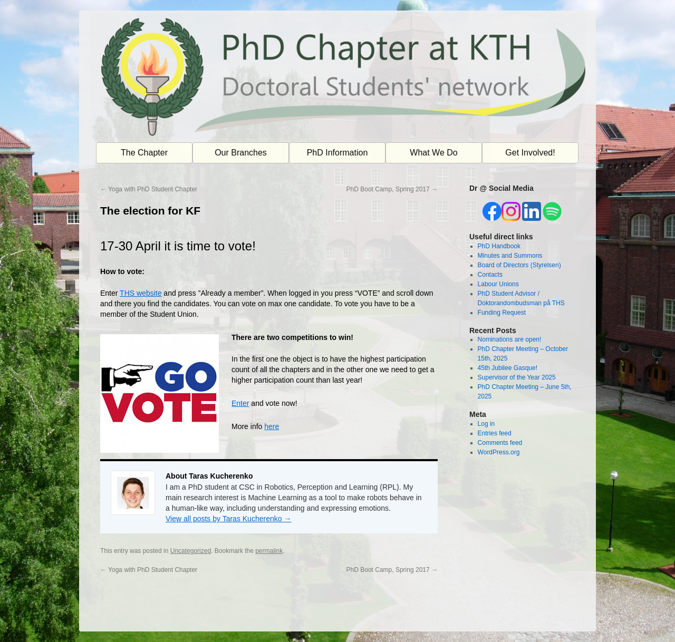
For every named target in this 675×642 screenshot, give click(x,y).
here (271, 426)
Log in (486, 423)
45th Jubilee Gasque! (507, 368)
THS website (140, 293)
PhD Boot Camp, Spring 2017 (392, 189)
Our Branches (241, 152)
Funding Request (502, 312)
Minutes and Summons (510, 255)
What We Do (433, 152)
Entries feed (495, 433)
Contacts (490, 274)
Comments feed (500, 442)
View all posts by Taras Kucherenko (228, 518)
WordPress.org (499, 452)
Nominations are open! (510, 339)
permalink (269, 551)
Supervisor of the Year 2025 (517, 377)
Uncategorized (190, 551)
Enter (240, 403)
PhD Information (337, 152)
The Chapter (144, 152)
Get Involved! (530, 152)
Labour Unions (498, 284)
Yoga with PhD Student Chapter (148, 189)
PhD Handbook (499, 246)
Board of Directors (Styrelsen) (519, 265)
